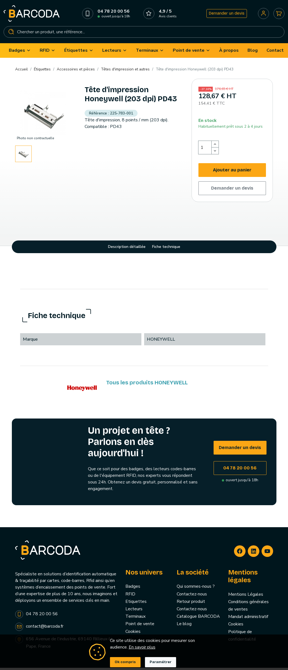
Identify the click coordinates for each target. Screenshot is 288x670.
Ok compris (125, 662)
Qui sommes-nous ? (196, 589)
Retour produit (191, 604)
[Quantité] (205, 150)
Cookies (133, 634)
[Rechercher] (144, 33)
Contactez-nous (192, 597)
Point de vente (139, 626)
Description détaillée (127, 249)
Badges (132, 589)
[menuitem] (19, 53)
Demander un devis (226, 14)
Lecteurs (133, 611)
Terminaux (135, 619)
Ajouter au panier (232, 172)
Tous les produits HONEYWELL (147, 385)
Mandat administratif (248, 619)
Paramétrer (160, 662)
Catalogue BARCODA (198, 619)
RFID (130, 597)
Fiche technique (166, 249)
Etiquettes (136, 604)
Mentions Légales (245, 597)
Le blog (184, 626)
